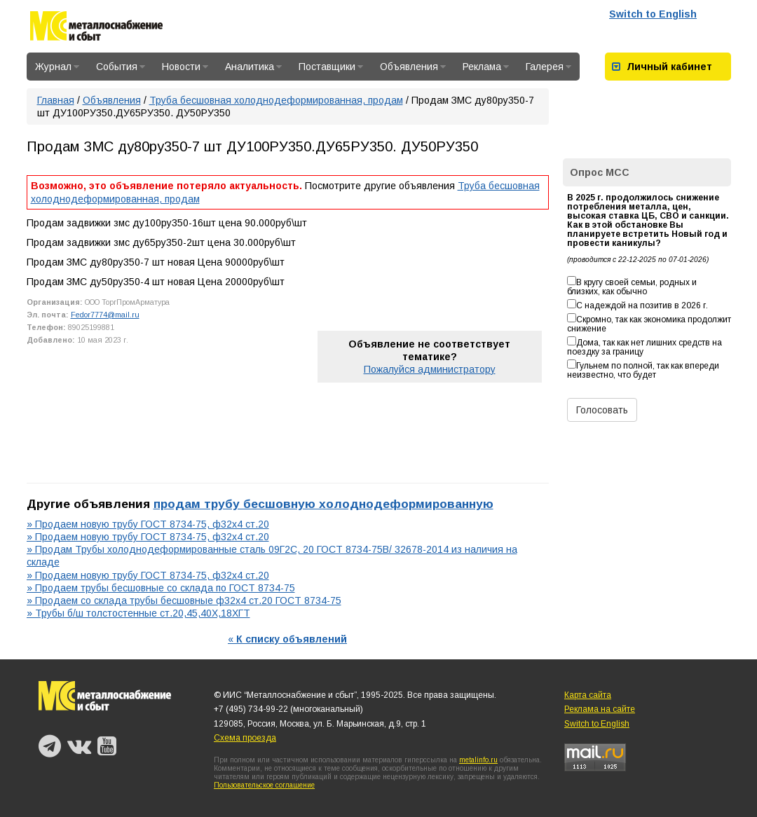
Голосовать (602, 410)
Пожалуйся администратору (430, 369)
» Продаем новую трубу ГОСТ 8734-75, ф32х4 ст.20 (148, 524)
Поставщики (331, 66)
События (120, 66)
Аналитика (253, 66)
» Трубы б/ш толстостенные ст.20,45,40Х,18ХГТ (138, 613)
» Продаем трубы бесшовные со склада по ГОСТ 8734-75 (161, 587)
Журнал (57, 66)
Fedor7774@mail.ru (105, 314)
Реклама (486, 66)
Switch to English (653, 14)
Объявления (413, 66)
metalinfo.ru (478, 760)
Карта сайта (587, 695)
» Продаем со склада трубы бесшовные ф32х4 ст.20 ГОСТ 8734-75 (184, 600)
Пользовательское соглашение (264, 785)
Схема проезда (245, 738)
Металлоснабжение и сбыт (96, 28)
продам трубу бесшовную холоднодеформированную (323, 504)
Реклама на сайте (599, 709)
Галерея (548, 66)
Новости (185, 66)
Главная (55, 100)
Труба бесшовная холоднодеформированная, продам (276, 100)
